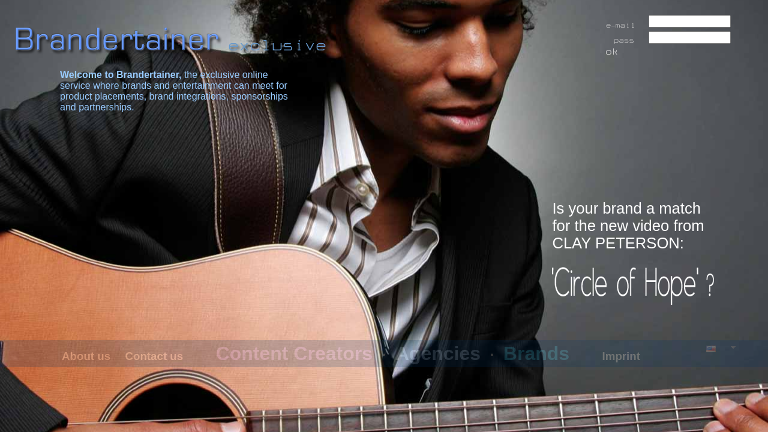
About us (86, 356)
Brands (536, 353)
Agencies (438, 353)
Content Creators (294, 353)
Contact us (154, 356)
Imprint (621, 356)
